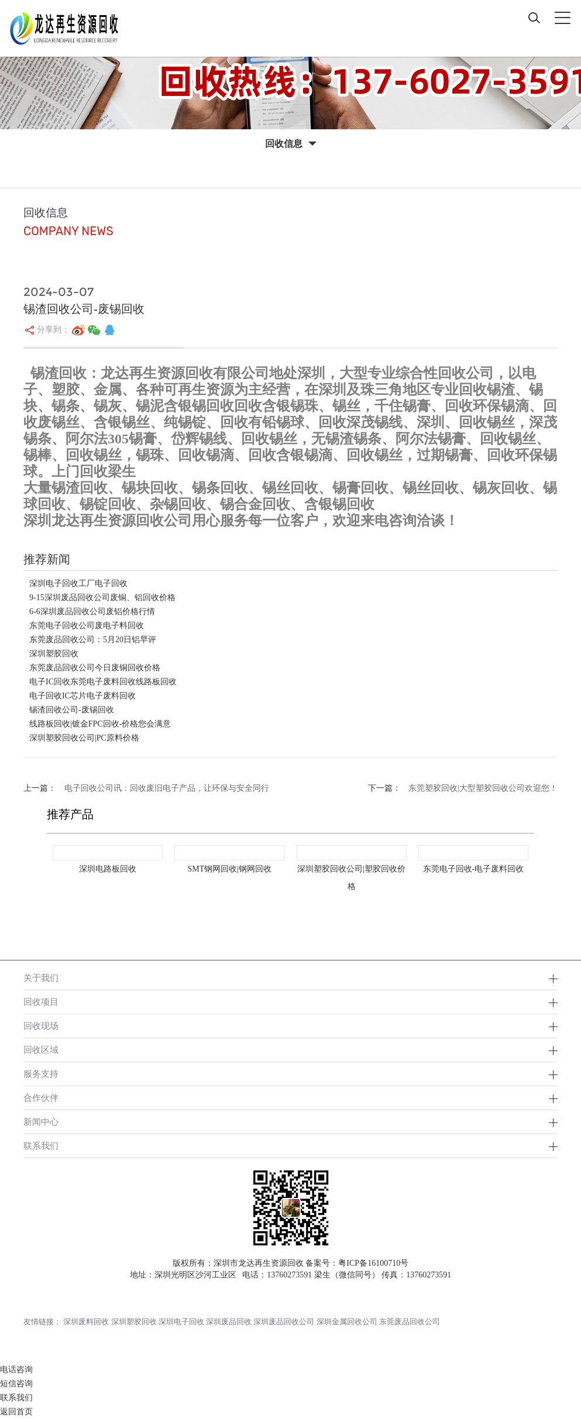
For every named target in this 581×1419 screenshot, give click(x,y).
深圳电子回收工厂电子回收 (78, 583)
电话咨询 (16, 1369)
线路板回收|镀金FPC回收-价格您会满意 (100, 723)
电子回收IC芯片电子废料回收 (82, 695)
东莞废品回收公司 (409, 1321)
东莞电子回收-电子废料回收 (473, 869)
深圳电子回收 (181, 1321)
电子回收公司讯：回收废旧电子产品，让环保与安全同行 (166, 788)
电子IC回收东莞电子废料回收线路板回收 (103, 681)
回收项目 (41, 1002)
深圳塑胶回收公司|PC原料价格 (84, 737)
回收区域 (41, 1050)
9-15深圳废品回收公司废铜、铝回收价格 (102, 597)
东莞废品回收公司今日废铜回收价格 (94, 667)
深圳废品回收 (229, 1321)
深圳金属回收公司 (347, 1321)
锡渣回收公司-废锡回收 (71, 709)
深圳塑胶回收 (53, 653)
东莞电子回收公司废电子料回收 (86, 625)
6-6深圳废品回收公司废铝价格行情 (92, 611)
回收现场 (41, 1026)
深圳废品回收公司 (283, 1321)
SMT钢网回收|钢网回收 (230, 869)
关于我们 (41, 978)
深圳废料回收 (86, 1321)
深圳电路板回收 (107, 869)
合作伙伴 (41, 1098)
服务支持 (41, 1074)
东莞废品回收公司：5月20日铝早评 (92, 639)
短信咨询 (16, 1383)
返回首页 (16, 1411)
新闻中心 (41, 1122)
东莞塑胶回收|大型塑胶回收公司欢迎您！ (483, 788)
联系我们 (41, 1146)
